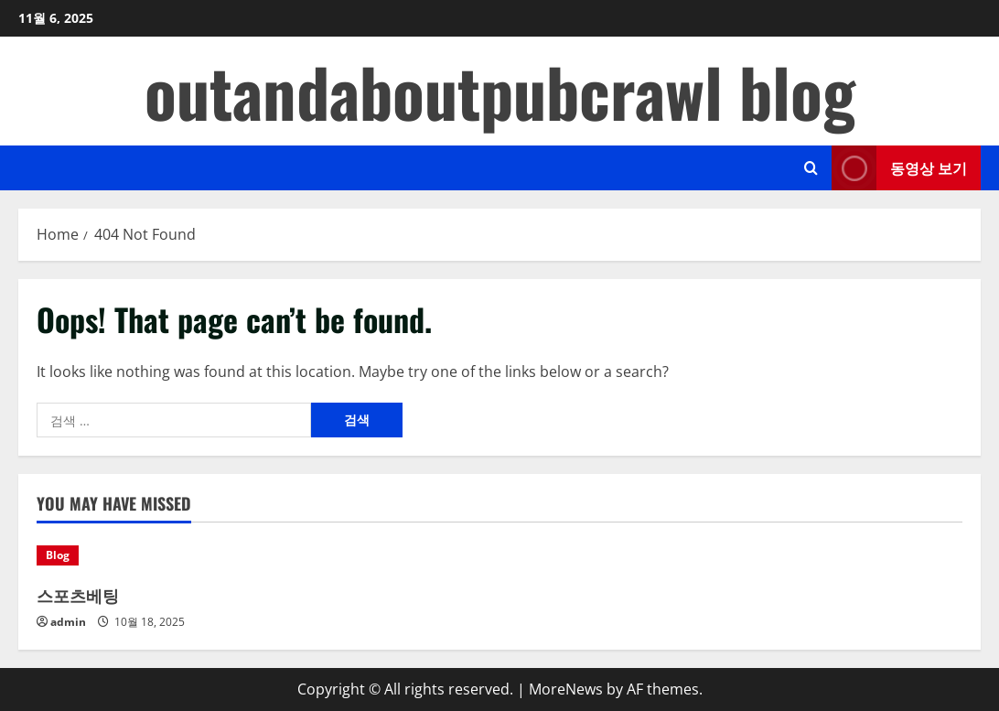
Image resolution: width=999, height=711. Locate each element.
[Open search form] (811, 168)
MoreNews (566, 689)
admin (68, 622)
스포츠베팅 (78, 595)
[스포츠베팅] (145, 555)
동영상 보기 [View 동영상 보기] (899, 167)
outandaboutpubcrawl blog (500, 91)
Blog (58, 555)
